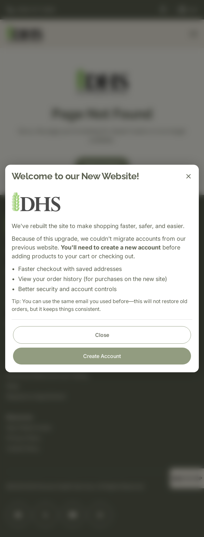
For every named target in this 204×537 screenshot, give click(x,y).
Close (102, 335)
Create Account (102, 356)
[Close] (188, 176)
